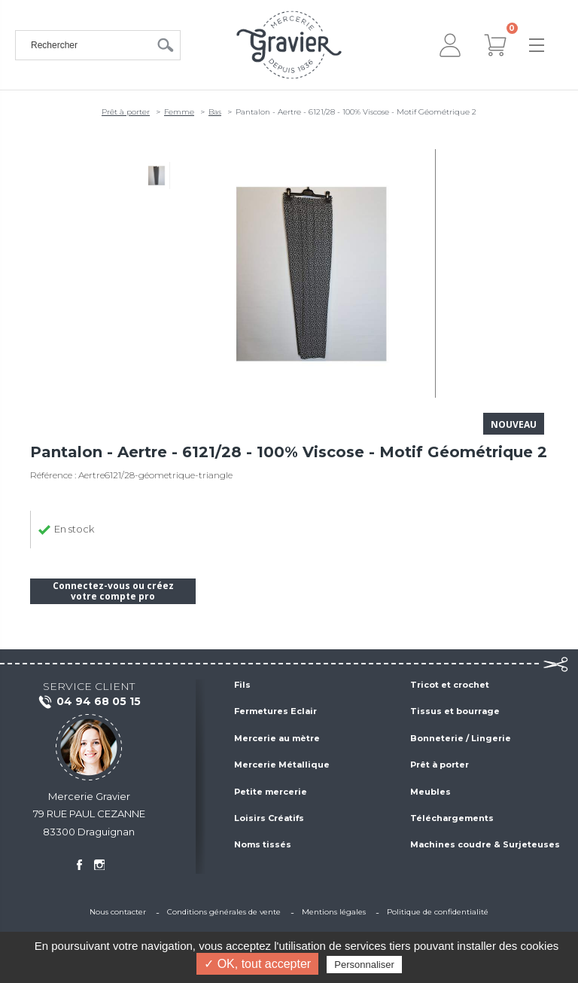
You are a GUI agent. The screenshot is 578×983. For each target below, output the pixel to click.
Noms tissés (262, 844)
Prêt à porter (126, 112)
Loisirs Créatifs (269, 818)
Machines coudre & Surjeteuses (485, 844)
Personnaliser (364, 964)
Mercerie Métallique (282, 764)
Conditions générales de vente (224, 912)
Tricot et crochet (449, 684)
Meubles (430, 791)
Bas (214, 112)
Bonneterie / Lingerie (460, 738)
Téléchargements (452, 818)
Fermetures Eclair (275, 711)
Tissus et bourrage (455, 711)
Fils (242, 684)
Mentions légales (334, 912)
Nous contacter (118, 912)
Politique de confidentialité (437, 912)
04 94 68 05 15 (89, 702)
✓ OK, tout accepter (257, 963)
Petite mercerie (270, 791)
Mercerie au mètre (277, 738)
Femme (179, 112)
